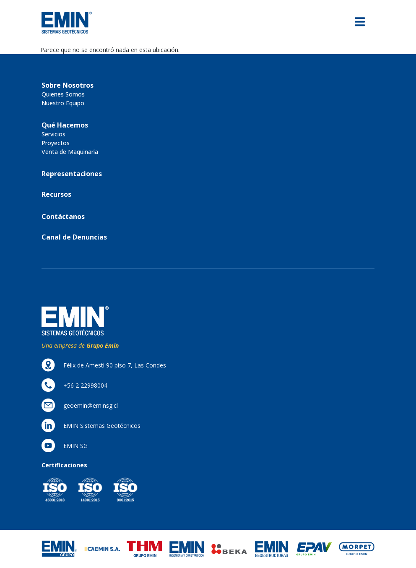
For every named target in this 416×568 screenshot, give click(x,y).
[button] (68, 85)
